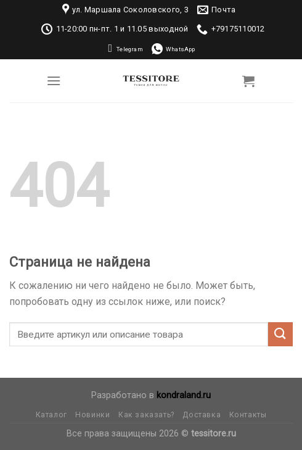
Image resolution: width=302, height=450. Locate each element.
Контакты (248, 414)
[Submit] (280, 334)
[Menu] (53, 80)
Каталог (51, 414)
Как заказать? (146, 414)
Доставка (201, 414)
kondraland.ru (184, 395)
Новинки (92, 414)
